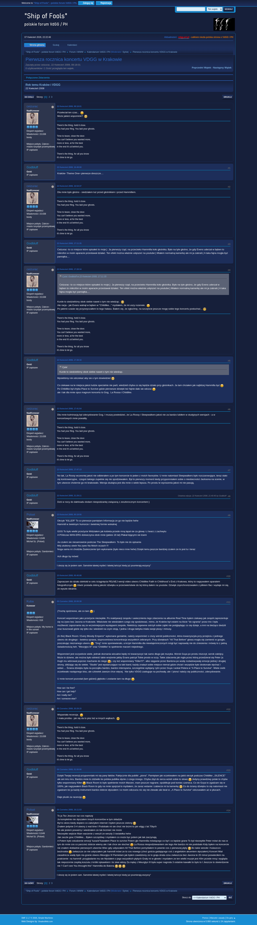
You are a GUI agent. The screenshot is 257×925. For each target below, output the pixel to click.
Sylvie (125, 52)
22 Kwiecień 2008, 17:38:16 (69, 360)
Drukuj (228, 97)
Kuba (30, 601)
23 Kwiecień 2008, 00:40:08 (69, 575)
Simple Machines (45, 918)
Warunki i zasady (217, 918)
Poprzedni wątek (201, 67)
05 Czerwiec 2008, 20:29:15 (69, 708)
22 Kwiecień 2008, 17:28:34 (69, 269)
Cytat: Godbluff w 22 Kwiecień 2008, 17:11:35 (84, 276)
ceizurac (32, 106)
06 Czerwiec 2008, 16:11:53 (69, 810)
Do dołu (29, 97)
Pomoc (205, 918)
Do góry (29, 883)
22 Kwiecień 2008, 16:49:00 (69, 167)
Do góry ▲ (231, 918)
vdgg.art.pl (183, 37)
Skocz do (186, 897)
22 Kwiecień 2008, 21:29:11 (69, 495)
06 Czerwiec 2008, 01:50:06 (69, 769)
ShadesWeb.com (45, 921)
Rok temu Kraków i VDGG (43, 84)
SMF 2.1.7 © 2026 (29, 918)
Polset (31, 514)
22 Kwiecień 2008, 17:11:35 (69, 243)
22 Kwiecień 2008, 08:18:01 (69, 106)
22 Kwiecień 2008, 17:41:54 (69, 408)
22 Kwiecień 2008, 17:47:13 (69, 469)
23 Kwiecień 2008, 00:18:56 (69, 514)
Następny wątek (222, 67)
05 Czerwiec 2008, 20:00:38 (69, 601)
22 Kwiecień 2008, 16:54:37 (69, 186)
